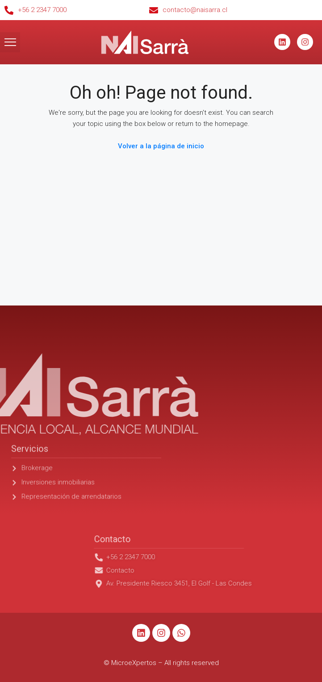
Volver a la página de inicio (161, 146)
